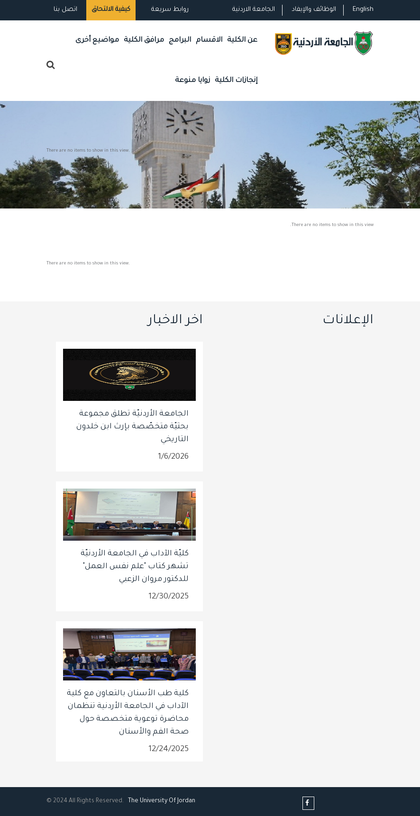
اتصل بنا (65, 9)
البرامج (180, 40)
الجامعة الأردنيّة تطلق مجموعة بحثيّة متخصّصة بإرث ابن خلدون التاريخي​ (132, 427)
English (363, 9)
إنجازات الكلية (236, 81)
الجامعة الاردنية (253, 9)
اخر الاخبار (175, 321)
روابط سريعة (169, 9)
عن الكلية (242, 40)
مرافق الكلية (144, 40)
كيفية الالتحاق (110, 9)
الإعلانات (348, 321)
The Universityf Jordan (161, 801)
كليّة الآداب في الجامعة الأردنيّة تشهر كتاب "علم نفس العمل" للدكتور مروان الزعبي (135, 567)
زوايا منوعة (192, 81)
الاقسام (209, 40)
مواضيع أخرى (97, 40)
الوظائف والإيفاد (314, 9)
